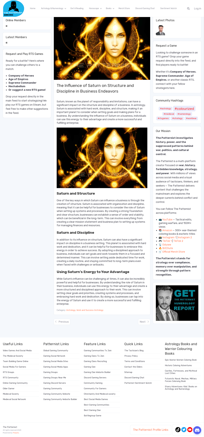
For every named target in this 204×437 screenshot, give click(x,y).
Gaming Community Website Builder (60, 399)
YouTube (167, 219)
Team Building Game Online (15, 361)
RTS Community (10, 377)
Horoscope (94, 8)
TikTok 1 (167, 241)
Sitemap (128, 372)
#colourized (184, 108)
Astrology (70, 310)
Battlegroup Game (92, 415)
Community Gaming (93, 383)
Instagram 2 (185, 237)
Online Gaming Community (15, 383)
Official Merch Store (173, 251)
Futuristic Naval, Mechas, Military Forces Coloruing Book (181, 379)
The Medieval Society (13, 356)
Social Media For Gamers (14, 367)
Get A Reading (76, 8)
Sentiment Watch (168, 8)
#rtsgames (163, 118)
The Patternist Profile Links (150, 429)
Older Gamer (8, 388)
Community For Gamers (95, 388)
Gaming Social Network (54, 356)
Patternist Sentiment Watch (138, 383)
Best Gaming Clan (92, 410)
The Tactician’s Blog (134, 350)
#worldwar (191, 118)
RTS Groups (8, 372)
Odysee (166, 244)
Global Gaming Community (55, 350)
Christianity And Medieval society (99, 394)
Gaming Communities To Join (97, 350)
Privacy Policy (131, 356)
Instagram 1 (169, 237)
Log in (197, 8)
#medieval (169, 114)
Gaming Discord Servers (54, 383)
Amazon (167, 230)
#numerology (184, 114)
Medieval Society (11, 394)
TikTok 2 (178, 241)
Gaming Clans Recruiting (95, 361)
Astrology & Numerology (52, 8)
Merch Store (124, 8)
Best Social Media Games (96, 399)
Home (32, 8)
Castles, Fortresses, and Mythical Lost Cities (181, 372)
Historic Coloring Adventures (178, 365)
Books (108, 8)
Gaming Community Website (56, 394)
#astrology (165, 108)
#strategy (177, 118)
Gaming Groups (50, 372)
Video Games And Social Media (17, 350)
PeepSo (16, 433)
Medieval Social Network (14, 399)
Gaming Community (52, 388)
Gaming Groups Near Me (54, 377)
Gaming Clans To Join (94, 356)
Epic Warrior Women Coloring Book (181, 360)
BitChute (167, 248)
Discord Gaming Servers (95, 377)
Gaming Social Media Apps (55, 367)
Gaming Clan (89, 367)
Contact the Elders (133, 367)
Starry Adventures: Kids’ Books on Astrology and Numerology (181, 387)
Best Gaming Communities (96, 405)
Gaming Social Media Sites (55, 361)
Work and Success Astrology (89, 310)
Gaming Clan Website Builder (97, 372)
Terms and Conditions (134, 361)
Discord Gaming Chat (145, 8)
